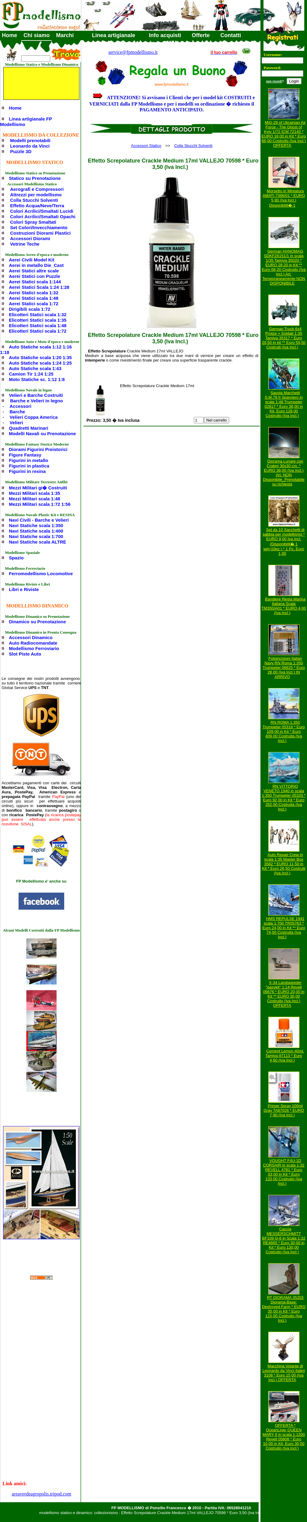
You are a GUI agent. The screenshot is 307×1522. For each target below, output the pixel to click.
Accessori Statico (146, 145)
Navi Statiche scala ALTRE (37, 541)
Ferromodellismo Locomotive (41, 573)
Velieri (16, 422)
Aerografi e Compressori (37, 189)
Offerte (201, 35)
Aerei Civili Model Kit (31, 259)
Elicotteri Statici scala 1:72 (37, 331)
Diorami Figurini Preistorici (38, 449)
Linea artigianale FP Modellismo (26, 121)
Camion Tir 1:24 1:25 (31, 373)
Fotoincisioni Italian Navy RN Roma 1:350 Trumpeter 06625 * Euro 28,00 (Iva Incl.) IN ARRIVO (284, 667)
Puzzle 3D (20, 151)
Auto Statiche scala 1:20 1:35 (40, 357)
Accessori (21, 406)
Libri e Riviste (24, 589)
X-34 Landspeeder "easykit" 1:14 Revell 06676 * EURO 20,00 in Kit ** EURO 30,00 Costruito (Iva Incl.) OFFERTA (284, 994)
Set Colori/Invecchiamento (38, 227)
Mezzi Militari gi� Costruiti (38, 487)
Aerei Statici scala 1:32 (33, 292)
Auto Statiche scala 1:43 (35, 368)
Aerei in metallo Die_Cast (36, 265)
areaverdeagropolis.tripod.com (41, 1493)
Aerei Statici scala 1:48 (33, 298)
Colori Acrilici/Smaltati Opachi (42, 216)
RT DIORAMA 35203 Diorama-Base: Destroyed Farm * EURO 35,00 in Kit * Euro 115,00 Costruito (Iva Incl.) (283, 1309)
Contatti (230, 35)
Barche (17, 411)
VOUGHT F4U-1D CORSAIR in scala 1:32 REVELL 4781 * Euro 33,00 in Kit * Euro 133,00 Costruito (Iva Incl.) (284, 1172)
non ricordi (274, 81)
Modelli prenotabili (30, 140)
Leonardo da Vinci (30, 146)
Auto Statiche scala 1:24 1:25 (40, 363)
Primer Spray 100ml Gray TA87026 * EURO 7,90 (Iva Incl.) (283, 1110)
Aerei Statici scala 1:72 (33, 303)
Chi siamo (36, 35)
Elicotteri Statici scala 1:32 (37, 314)
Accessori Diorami (30, 238)
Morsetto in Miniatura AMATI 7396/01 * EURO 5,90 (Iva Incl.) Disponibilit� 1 (284, 198)
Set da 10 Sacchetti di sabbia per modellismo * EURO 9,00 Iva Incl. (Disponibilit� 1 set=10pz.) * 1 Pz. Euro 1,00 (284, 541)
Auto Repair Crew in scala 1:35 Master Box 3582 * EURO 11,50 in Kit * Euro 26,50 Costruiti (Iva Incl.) (283, 863)
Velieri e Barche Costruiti (36, 395)
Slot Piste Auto (25, 653)
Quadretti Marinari (28, 428)
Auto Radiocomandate (33, 643)
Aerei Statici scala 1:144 (35, 281)
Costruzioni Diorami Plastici (40, 233)
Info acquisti (165, 35)
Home (9, 35)
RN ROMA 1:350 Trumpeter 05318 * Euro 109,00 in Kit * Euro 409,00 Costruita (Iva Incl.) (284, 731)
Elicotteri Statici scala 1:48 (37, 325)
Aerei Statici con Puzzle (34, 276)
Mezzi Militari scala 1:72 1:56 (40, 504)
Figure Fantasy (25, 454)
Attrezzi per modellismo (35, 194)
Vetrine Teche (24, 244)
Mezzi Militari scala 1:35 (34, 493)
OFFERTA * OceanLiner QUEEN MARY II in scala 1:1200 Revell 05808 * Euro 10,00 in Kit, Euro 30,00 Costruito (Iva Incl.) (284, 1436)
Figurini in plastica (29, 465)
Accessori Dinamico (30, 637)
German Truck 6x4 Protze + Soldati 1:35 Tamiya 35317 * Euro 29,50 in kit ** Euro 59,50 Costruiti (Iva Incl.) (284, 338)
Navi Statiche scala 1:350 (36, 525)
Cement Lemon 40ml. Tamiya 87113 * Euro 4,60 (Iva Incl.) (284, 1055)
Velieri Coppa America (34, 417)
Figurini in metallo (28, 460)
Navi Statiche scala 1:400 (36, 531)
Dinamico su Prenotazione (37, 621)
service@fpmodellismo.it (133, 52)
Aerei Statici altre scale (34, 270)
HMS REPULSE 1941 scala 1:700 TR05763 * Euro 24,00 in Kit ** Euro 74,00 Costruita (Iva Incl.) (283, 927)
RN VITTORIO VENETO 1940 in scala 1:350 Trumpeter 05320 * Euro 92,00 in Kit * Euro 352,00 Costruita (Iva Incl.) (284, 797)
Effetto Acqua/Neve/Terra (37, 205)
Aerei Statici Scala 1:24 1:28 (39, 287)
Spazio (16, 557)
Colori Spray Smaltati (33, 222)
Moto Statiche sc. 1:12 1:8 (37, 379)
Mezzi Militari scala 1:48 (34, 498)
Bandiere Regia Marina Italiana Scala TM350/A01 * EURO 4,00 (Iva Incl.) (284, 606)
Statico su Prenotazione (35, 178)
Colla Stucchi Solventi (34, 200)
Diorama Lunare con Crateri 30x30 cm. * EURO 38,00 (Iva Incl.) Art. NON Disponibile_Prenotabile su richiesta (284, 472)
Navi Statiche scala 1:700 (36, 536)
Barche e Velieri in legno (36, 400)
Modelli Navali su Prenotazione (42, 433)
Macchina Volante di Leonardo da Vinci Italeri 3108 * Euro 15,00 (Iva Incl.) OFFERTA (284, 1373)
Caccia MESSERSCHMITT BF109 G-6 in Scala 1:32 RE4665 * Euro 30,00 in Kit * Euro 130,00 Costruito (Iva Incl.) (283, 1240)
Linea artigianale (113, 35)
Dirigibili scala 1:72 (29, 309)
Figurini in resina (27, 471)
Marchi (65, 35)
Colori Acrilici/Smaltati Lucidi (41, 211)
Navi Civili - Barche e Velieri (39, 520)
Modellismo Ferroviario (34, 648)
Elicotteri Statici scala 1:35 (37, 320)
